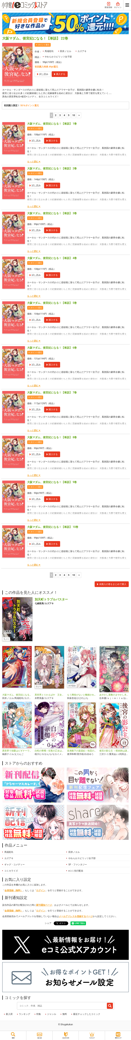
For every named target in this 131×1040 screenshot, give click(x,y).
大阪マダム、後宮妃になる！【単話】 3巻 (52, 213)
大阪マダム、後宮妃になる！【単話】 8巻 (52, 437)
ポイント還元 (43, 45)
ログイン (118, 5)
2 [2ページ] (55, 115)
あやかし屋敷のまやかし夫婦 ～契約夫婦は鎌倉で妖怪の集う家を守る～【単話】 (114, 694)
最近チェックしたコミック (86, 1014)
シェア (48, 923)
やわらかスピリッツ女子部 (58, 56)
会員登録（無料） (14, 890)
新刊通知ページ (44, 905)
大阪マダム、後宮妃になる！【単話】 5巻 (52, 302)
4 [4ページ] (64, 115)
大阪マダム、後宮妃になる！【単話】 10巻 (52, 526)
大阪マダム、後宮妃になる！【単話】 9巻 (52, 482)
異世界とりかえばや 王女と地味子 (49, 694)
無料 (64, 1014)
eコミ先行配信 (75, 870)
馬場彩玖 (49, 51)
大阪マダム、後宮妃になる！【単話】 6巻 (52, 347)
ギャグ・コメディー (14, 864)
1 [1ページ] (51, 115)
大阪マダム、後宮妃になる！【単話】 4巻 (52, 258)
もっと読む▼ (34, 161)
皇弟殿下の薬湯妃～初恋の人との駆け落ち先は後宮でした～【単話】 (82, 750)
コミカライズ (11, 870)
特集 (38, 1014)
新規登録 (108, 5)
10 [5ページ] (73, 115)
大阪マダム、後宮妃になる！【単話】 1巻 (52, 123)
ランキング (24, 1014)
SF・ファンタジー (77, 864)
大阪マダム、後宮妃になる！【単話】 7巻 (52, 392)
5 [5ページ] (68, 115)
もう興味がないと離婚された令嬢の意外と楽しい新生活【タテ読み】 (82, 694)
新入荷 (9, 1014)
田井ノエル (65, 51)
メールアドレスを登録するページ (76, 916)
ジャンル (51, 1014)
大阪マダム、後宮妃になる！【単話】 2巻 (52, 168)
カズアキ (82, 51)
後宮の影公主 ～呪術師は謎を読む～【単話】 (114, 750)
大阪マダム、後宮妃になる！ (17, 694)
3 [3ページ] (60, 115)
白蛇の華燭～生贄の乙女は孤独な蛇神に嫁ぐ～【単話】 (49, 750)
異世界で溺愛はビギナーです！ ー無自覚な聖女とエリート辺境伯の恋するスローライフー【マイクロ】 (17, 750)
